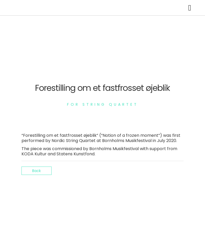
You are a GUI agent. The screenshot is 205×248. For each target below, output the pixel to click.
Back (36, 170)
